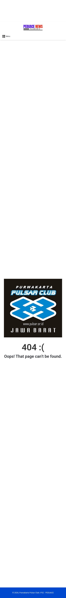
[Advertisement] (33, 11)
